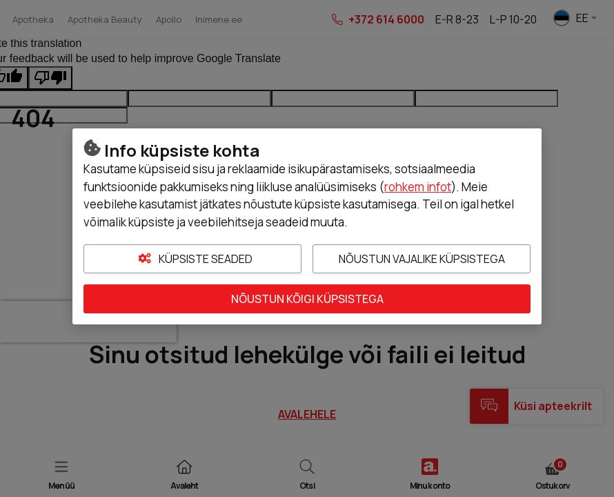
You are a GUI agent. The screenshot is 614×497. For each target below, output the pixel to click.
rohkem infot (417, 187)
